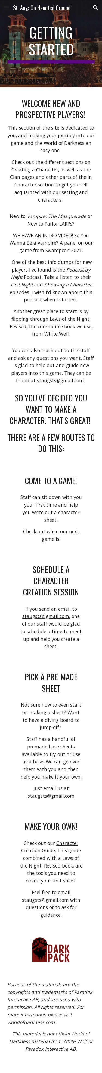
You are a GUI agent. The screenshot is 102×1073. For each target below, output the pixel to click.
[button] (6, 7)
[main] (51, 43)
